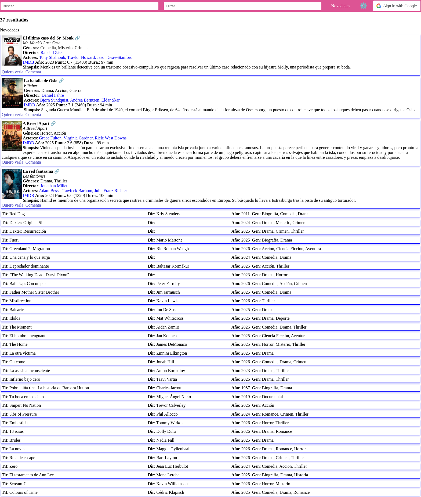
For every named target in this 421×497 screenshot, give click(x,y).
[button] (396, 6)
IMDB (28, 62)
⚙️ (364, 5)
